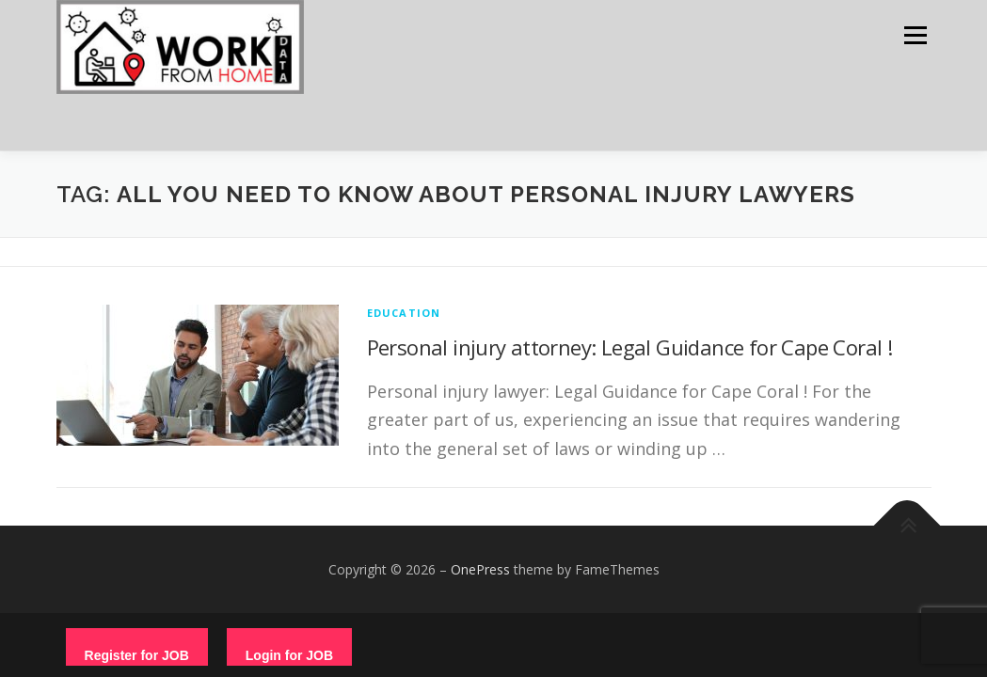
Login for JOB (289, 655)
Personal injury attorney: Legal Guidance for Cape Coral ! (630, 347)
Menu (915, 35)
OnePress (480, 569)
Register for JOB (137, 655)
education (404, 313)
